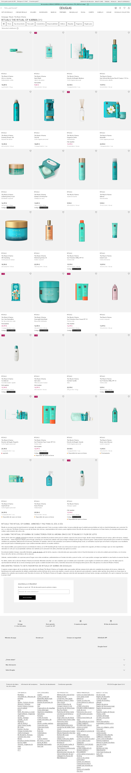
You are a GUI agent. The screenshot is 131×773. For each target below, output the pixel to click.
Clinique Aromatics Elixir (25, 731)
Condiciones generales (65, 684)
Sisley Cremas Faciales (24, 725)
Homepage (4, 17)
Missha (20, 738)
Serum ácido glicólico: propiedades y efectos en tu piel (105, 723)
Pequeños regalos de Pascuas (105, 712)
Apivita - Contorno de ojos (26, 702)
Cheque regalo (21, 12)
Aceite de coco (81, 710)
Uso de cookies (11, 686)
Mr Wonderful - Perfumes (25, 735)
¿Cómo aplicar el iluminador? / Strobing (86, 755)
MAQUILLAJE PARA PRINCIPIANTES (102, 749)
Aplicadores (41, 714)
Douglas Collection (122, 12)
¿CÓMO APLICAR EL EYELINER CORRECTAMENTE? (85, 707)
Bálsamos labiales (42, 700)
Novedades (43, 12)
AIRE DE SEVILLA (23, 723)
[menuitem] (8, 12)
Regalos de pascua (102, 704)
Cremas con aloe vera (83, 700)
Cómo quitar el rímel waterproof (83, 697)
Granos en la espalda (83, 769)
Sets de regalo (7, 12)
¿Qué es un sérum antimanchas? (82, 728)
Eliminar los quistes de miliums (105, 742)
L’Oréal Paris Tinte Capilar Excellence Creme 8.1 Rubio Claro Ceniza (65, 700)
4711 (19, 750)
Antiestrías (40, 735)
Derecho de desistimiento (47, 684)
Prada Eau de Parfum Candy (65, 712)
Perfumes (63, 12)
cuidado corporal (20, 537)
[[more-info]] (10, 28)
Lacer (19, 748)
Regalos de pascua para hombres (103, 709)
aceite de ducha (37, 552)
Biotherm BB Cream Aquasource (63, 735)
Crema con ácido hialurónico (85, 694)
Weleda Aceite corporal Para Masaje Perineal (65, 695)
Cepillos (39, 694)
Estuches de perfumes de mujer (45, 703)
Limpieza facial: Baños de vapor (84, 718)
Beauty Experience (124, 1)
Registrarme (27, 597)
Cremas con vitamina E (83, 761)
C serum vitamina (42, 738)
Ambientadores (42, 733)
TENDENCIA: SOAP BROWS (85, 744)
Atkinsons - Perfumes (24, 704)
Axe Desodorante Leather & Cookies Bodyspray (65, 745)
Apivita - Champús (23, 717)
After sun (40, 729)
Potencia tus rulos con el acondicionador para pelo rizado (85, 713)
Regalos (113, 1)
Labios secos (81, 746)
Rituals (11, 17)
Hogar (109, 12)
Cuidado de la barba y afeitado (103, 701)
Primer (39, 736)
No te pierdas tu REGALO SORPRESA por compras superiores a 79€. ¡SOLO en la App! (63, 4)
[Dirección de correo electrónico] (43, 592)
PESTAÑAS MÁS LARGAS (84, 725)
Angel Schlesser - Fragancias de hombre (26, 714)
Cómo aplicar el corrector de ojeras (85, 732)
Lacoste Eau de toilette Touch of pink (66, 728)
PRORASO (21, 721)
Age (19, 700)
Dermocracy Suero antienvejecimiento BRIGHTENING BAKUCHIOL (65, 723)
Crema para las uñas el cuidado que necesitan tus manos (85, 765)
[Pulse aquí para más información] (88, 4)
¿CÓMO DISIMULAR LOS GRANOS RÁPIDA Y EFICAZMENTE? (84, 750)
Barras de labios (42, 742)
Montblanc (21, 694)
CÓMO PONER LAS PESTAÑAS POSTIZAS (83, 735)
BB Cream (21, 727)
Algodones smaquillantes (45, 712)
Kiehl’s (19, 710)
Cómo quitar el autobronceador (101, 732)
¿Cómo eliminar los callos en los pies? (85, 703)
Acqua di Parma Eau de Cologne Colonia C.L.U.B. (64, 705)
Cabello (100, 12)
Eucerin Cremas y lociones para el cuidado (25, 707)
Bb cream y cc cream (43, 740)
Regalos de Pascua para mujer (105, 706)
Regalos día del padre (103, 696)
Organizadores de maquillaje (46, 708)
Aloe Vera (80, 771)
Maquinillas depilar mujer (44, 698)
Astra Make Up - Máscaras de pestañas (26, 697)
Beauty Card (99, 1)
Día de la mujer (100, 694)
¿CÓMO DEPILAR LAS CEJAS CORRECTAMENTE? (85, 722)
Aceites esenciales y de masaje (44, 720)
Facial (83, 12)
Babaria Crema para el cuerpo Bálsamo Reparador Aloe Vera (66, 732)
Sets (38, 706)
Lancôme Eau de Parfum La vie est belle (65, 714)
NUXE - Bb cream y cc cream (26, 712)
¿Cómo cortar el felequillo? (104, 738)
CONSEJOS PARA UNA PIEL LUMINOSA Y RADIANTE (104, 735)
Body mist (40, 731)
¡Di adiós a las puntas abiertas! (102, 718)
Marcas (53, 12)
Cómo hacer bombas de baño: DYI (103, 753)
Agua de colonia (101, 744)
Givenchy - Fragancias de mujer (25, 745)
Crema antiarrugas (42, 710)
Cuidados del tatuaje (102, 715)
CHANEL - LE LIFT (23, 719)
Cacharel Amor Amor (24, 736)
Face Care (40, 746)
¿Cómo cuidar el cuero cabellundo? (83, 741)
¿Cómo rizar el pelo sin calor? (86, 738)
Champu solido (101, 714)
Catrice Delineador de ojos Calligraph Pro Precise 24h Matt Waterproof (65, 756)
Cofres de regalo (101, 698)
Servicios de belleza (87, 1)
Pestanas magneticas (102, 740)
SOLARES (33, 12)
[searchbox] (17, 8)
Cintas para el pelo (43, 727)
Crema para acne (42, 725)
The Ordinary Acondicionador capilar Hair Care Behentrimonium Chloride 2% (66, 750)
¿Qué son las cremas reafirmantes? (83, 758)
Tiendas (107, 1)
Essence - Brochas (23, 729)
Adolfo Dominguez (23, 733)
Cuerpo (91, 12)
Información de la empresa (29, 684)
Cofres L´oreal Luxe (43, 696)
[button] (65, 659)
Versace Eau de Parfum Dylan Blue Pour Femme (66, 709)
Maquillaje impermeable (44, 744)
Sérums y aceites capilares (45, 723)
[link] (16, 59)
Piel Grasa (99, 746)
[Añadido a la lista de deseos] (30, 33)
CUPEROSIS (99, 756)
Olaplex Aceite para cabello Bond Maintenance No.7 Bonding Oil (65, 740)
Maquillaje (74, 12)
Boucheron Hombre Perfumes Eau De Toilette (26, 741)
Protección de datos (12, 684)
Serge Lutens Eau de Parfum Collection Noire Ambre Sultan (66, 718)
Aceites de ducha (42, 717)
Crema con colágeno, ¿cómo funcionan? (105, 728)
